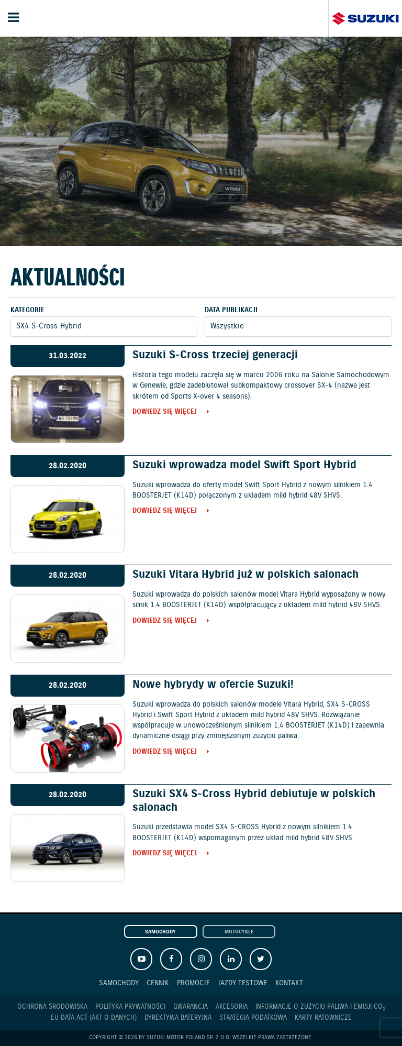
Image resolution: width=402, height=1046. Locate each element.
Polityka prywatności (130, 1007)
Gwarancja (190, 1007)
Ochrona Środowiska (52, 1007)
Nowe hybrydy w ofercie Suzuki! (213, 684)
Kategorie (27, 310)
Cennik (158, 983)
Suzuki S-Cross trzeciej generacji (215, 355)
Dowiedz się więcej (164, 412)
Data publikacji (231, 310)
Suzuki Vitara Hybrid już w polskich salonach (245, 574)
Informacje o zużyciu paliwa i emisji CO (320, 1007)
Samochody (160, 932)
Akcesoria (232, 1007)
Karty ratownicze (323, 1018)
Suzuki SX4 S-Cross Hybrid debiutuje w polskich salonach (253, 800)
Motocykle (239, 932)
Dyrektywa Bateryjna (177, 1018)
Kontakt (289, 983)
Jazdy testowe (242, 983)
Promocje (193, 983)
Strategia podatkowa (253, 1018)
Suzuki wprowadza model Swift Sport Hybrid (244, 465)
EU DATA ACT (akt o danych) (94, 1018)
